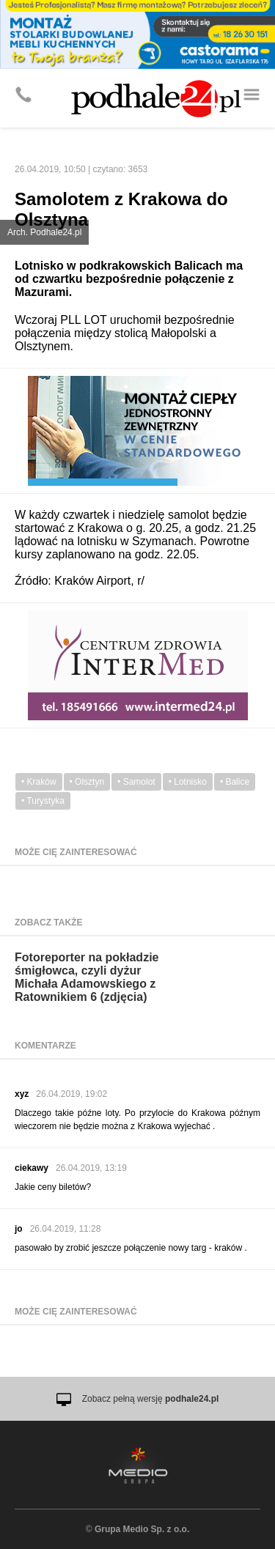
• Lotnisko (188, 782)
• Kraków (38, 782)
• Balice (234, 782)
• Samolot (136, 782)
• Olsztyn (87, 782)
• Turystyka (43, 801)
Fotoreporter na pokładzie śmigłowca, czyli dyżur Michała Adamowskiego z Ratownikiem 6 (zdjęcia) (86, 977)
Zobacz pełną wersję (150, 1399)
